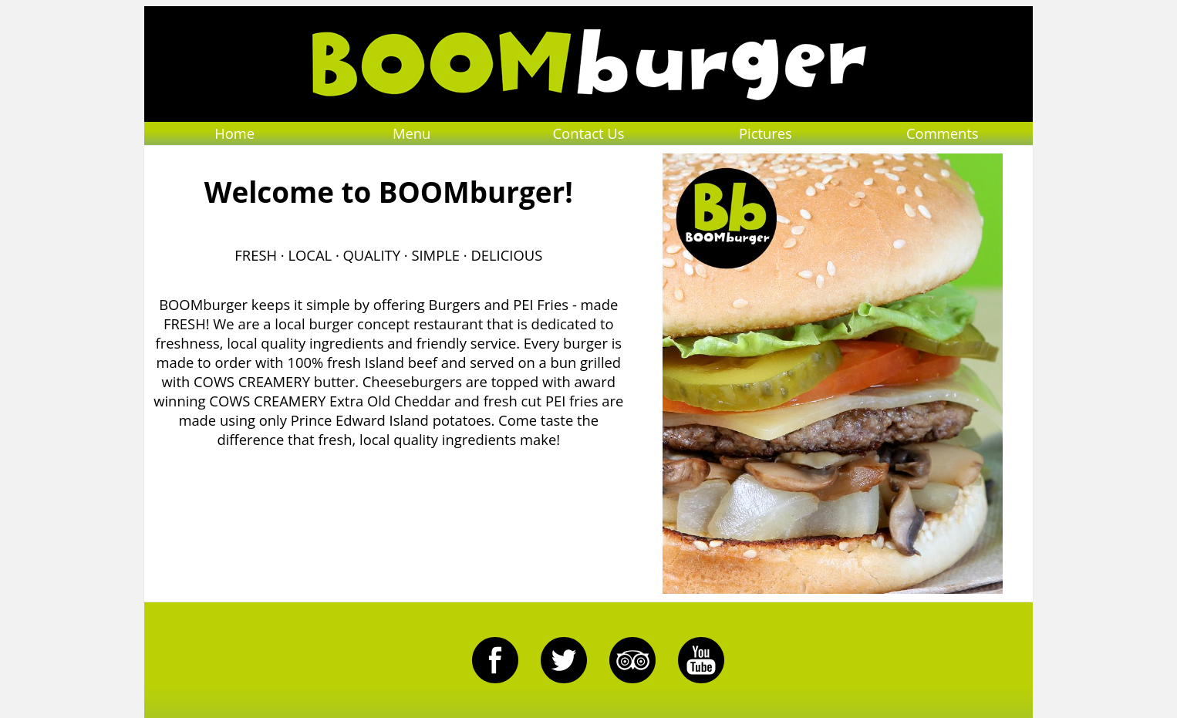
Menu (411, 133)
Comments (942, 133)
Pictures (765, 133)
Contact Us (588, 133)
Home (234, 133)
